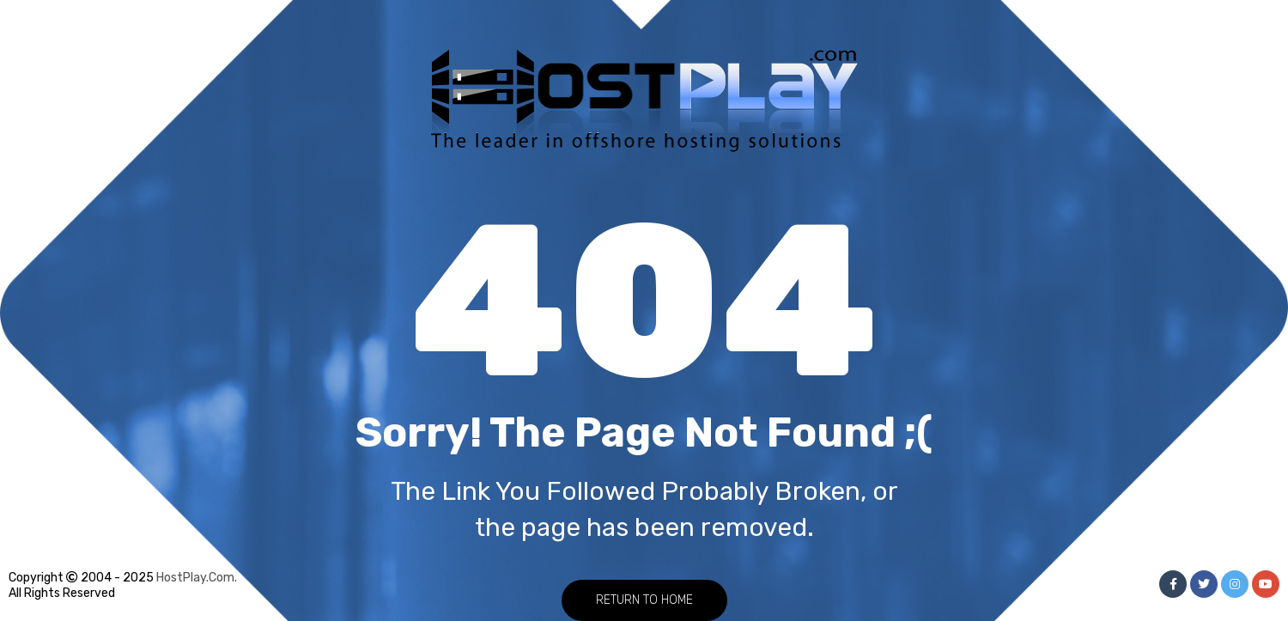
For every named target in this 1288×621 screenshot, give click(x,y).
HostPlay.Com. (196, 577)
